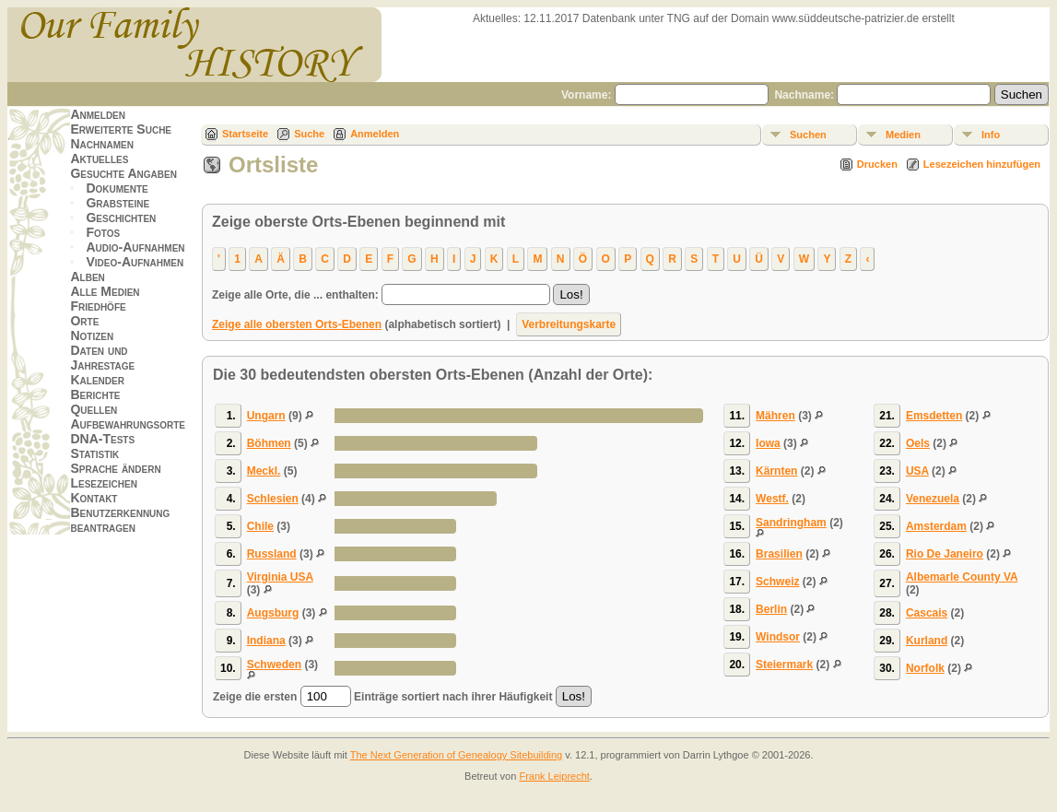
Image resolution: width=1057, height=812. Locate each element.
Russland (272, 553)
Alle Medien (104, 291)
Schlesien (273, 498)
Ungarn (266, 415)
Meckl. (264, 471)
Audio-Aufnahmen (135, 247)
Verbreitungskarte (569, 324)
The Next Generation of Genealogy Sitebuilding (456, 754)
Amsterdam (936, 526)
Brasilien (779, 553)
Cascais (926, 612)
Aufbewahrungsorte (127, 424)
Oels (918, 443)
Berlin (771, 609)
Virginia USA (280, 577)
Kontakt (93, 497)
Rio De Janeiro (944, 553)
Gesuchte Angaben (123, 173)
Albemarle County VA (961, 577)
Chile (260, 526)
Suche (309, 133)
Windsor (778, 636)
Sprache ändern (115, 468)
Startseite (245, 133)
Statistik (94, 453)
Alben (87, 276)
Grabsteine (117, 202)
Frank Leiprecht (554, 776)
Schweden (274, 664)
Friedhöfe (97, 306)
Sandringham (791, 522)
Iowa (768, 443)
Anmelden (97, 114)
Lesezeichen (103, 483)
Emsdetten (934, 415)
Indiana (266, 640)
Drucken (877, 164)
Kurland (926, 640)
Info (990, 134)
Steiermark (784, 664)
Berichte (95, 394)
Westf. (772, 498)
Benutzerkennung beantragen (120, 520)
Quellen (93, 409)
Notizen (91, 335)
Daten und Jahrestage (102, 357)
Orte (84, 320)
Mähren (775, 415)
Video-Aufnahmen (134, 261)
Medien (903, 134)
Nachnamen (101, 143)
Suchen (808, 134)
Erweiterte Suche (120, 129)
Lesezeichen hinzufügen (981, 164)
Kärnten (776, 471)
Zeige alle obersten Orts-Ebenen (297, 324)
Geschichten (121, 217)
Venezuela (932, 498)
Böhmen (269, 443)
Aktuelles (99, 158)
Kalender (96, 379)
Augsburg (273, 612)
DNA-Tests (102, 438)
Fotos (103, 232)
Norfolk (925, 668)
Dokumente (116, 188)
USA (917, 471)
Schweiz (777, 581)
